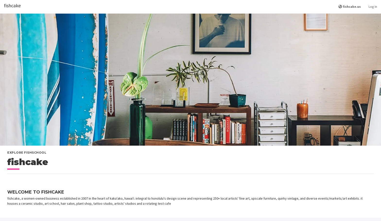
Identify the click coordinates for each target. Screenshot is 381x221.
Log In (373, 6)
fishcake (12, 5)
